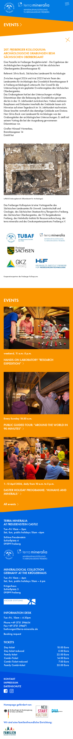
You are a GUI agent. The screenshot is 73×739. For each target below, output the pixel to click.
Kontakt (9, 679)
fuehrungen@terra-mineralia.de (21, 629)
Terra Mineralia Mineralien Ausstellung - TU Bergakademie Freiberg (29, 7)
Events (11, 24)
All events (10, 504)
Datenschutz (12, 686)
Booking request (12, 634)
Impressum (11, 682)
